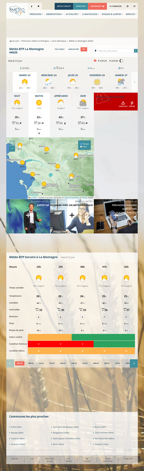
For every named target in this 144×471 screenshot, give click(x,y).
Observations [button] (53, 14)
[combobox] (117, 51)
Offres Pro (80, 6)
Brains (99, 427)
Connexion (115, 6)
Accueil (14, 41)
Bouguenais (60, 432)
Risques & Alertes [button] (111, 14)
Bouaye (16, 432)
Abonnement (97, 6)
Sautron (17, 444)
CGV (32, 458)
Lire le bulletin (104, 100)
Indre (15, 427)
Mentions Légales (49, 460)
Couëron (16, 438)
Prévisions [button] (35, 14)
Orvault (100, 444)
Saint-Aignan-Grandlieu (65, 438)
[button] (20, 146)
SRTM (84, 197)
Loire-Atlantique (59, 41)
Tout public (60, 49)
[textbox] (117, 51)
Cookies (87, 460)
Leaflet (32, 197)
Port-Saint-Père (103, 438)
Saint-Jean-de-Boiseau (65, 427)
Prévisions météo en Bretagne (35, 41)
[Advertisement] (72, 28)
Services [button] (130, 14)
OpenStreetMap (71, 197)
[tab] (19, 363)
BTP (83, 49)
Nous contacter (107, 460)
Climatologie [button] (89, 14)
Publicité (128, 458)
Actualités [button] (72, 14)
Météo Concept (64, 6)
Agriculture (73, 49)
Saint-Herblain (103, 432)
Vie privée (69, 460)
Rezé (57, 444)
